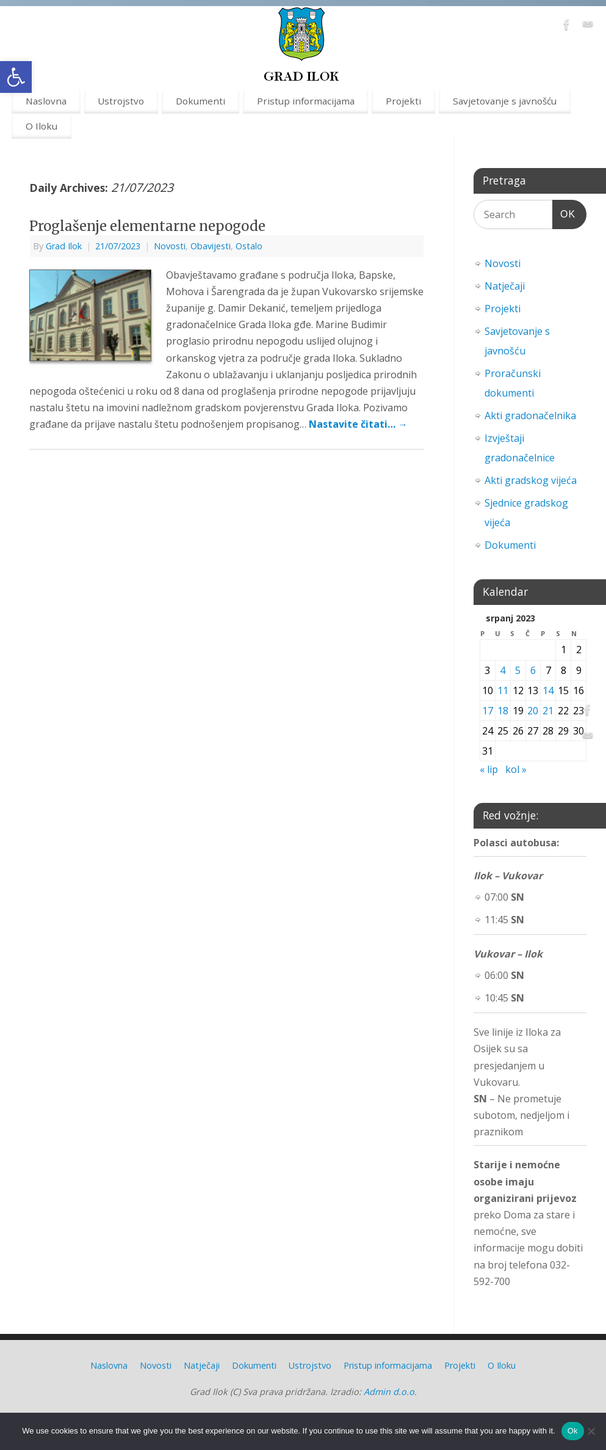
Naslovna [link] (46, 101)
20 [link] (532, 710)
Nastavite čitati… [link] (358, 424)
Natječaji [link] (505, 286)
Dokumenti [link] (200, 101)
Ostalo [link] (249, 246)
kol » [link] (516, 769)
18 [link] (502, 710)
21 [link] (548, 710)
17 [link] (487, 710)
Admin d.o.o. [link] (390, 1391)
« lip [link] (489, 769)
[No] (591, 1431)
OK (563, 212)
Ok (573, 1430)
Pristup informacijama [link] (306, 101)
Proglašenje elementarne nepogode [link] (147, 226)
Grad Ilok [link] (64, 246)
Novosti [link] (170, 246)
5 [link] (518, 670)
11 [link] (502, 690)
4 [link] (502, 670)
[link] (16, 77)
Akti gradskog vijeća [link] (531, 480)
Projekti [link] (403, 101)
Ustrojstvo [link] (121, 101)
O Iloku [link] (41, 126)
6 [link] (533, 670)
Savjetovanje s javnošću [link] (505, 101)
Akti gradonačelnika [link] (530, 415)
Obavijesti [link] (210, 246)
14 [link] (548, 690)
